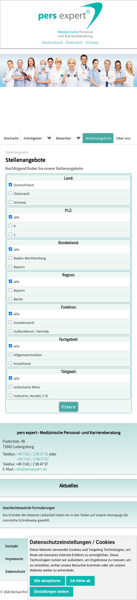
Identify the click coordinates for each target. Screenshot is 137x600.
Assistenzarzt (24, 322)
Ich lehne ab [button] (80, 581)
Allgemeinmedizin (28, 355)
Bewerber (63, 138)
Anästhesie (22, 363)
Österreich (22, 194)
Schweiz (20, 202)
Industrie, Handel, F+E (31, 396)
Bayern (19, 267)
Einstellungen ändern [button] (51, 591)
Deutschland (24, 185)
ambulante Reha (27, 387)
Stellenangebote (98, 138)
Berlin (18, 299)
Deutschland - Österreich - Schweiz (70, 40)
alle (16, 217)
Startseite (11, 138)
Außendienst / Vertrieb (31, 331)
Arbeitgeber (32, 138)
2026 (7, 592)
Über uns (123, 138)
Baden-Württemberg (30, 258)
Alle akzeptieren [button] (47, 581)
